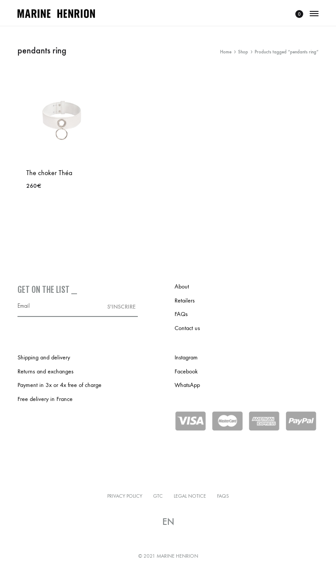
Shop (243, 52)
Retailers (185, 300)
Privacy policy (124, 496)
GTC (158, 496)
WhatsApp (187, 385)
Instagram (186, 357)
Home (225, 52)
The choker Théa (49, 173)
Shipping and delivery (44, 357)
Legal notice (190, 496)
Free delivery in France (45, 399)
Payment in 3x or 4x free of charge (60, 385)
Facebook (186, 371)
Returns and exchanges (46, 371)
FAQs (181, 314)
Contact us (187, 328)
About (182, 286)
